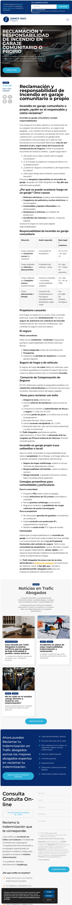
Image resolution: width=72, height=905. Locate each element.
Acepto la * (38, 9)
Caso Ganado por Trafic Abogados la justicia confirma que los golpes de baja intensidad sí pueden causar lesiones (17, 649)
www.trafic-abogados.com (53, 856)
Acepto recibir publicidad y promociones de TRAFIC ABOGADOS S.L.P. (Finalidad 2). (48, 11)
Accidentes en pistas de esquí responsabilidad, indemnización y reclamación (52, 648)
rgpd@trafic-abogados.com (58, 855)
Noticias (43, 641)
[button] (67, 19)
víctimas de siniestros (44, 563)
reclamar (5, 82)
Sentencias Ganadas (11, 641)
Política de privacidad (51, 833)
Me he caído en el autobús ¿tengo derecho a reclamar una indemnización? (18, 699)
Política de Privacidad (40, 9)
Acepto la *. (48, 833)
